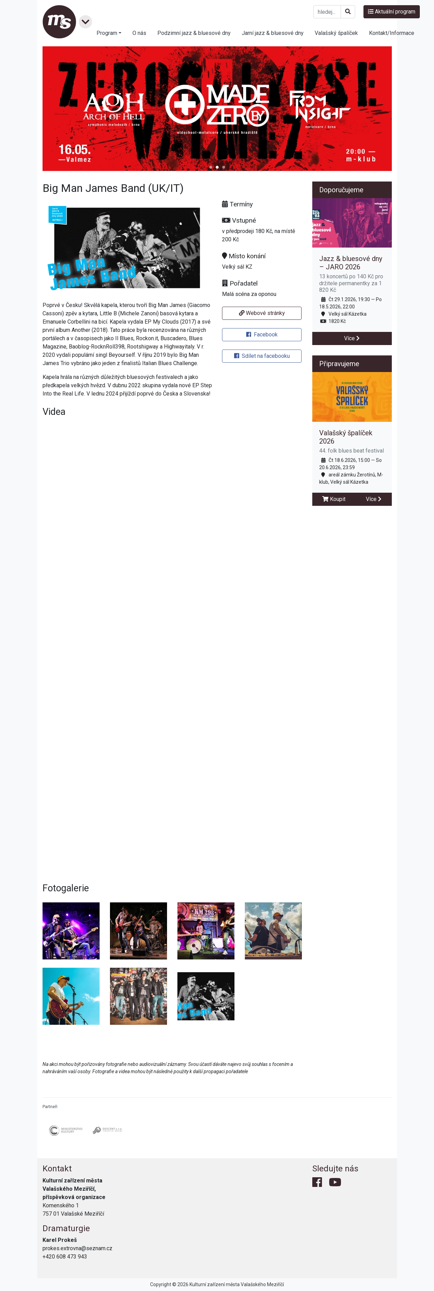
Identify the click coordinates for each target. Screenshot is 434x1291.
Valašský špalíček (336, 33)
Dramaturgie (66, 1228)
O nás (139, 33)
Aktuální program (391, 11)
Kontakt (57, 1168)
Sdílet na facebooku (262, 356)
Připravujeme (339, 364)
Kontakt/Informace (391, 33)
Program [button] (106, 33)
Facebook (262, 334)
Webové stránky (262, 313)
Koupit (333, 499)
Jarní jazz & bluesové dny (273, 33)
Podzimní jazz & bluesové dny (194, 33)
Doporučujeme (341, 190)
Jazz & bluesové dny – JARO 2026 (350, 262)
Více (352, 338)
